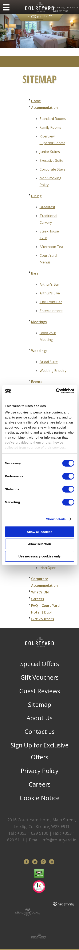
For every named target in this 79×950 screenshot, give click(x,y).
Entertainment (51, 310)
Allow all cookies (39, 531)
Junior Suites (50, 151)
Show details (56, 519)
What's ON (40, 592)
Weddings (39, 350)
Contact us (39, 731)
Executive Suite (51, 160)
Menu (6, 7)
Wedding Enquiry (53, 370)
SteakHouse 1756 (49, 234)
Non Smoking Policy (50, 181)
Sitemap (39, 704)
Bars (34, 273)
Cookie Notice (40, 798)
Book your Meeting (48, 336)
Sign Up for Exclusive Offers (40, 751)
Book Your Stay (39, 16)
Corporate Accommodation (44, 582)
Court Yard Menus (48, 258)
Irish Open (48, 567)
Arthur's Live (50, 293)
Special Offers (39, 664)
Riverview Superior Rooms (52, 139)
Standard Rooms (53, 118)
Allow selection (39, 544)
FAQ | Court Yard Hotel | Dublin (45, 609)
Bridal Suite (49, 361)
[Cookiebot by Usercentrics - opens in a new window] (56, 391)
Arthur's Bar (49, 284)
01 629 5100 (61, 11)
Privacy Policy (39, 770)
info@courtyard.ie (59, 840)
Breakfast (47, 207)
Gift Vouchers (42, 619)
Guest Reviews (39, 691)
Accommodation (44, 107)
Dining (36, 196)
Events (36, 381)
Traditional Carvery (48, 219)
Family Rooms (50, 127)
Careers (37, 599)
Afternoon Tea (51, 246)
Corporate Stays (52, 169)
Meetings (39, 322)
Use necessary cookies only (39, 556)
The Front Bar (51, 302)
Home (36, 101)
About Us (39, 718)
